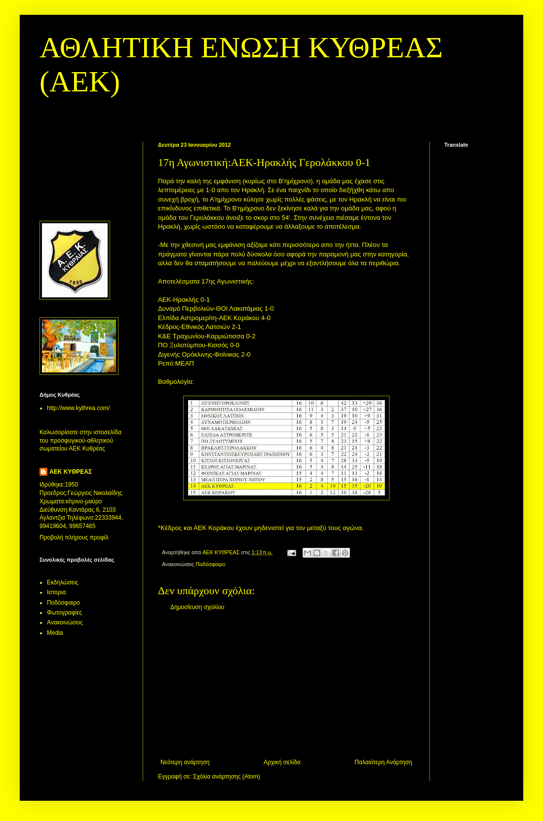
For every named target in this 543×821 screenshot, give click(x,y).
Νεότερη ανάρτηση (184, 762)
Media (55, 632)
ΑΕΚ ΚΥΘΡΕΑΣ (70, 471)
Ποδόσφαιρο (210, 564)
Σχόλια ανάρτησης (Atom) (226, 776)
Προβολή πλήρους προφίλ (74, 537)
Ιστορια (56, 592)
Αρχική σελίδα (282, 762)
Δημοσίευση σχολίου (197, 607)
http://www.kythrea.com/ (78, 408)
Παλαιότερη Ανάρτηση (383, 762)
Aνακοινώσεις (65, 622)
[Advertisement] (286, 684)
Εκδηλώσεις (62, 582)
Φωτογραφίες (64, 612)
